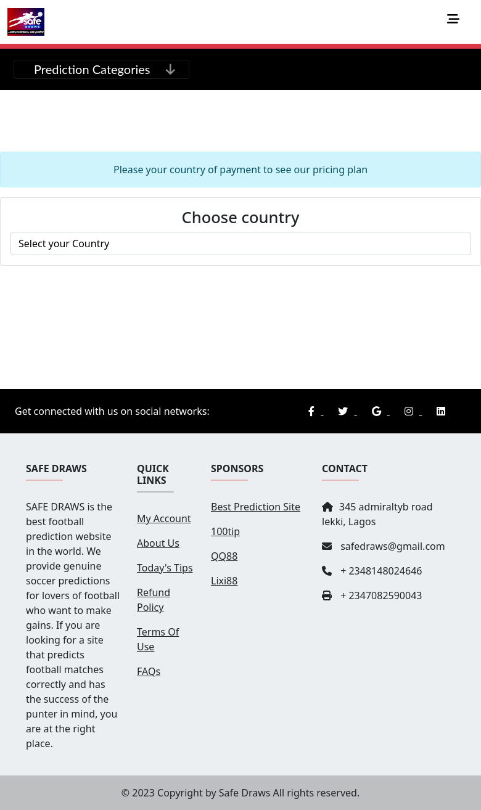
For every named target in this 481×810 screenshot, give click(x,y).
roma (240, 243)
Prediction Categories (92, 69)
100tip (225, 531)
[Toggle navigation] (456, 22)
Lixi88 (224, 580)
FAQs (148, 671)
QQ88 (224, 556)
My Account (164, 518)
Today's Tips (165, 568)
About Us (158, 543)
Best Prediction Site (255, 506)
